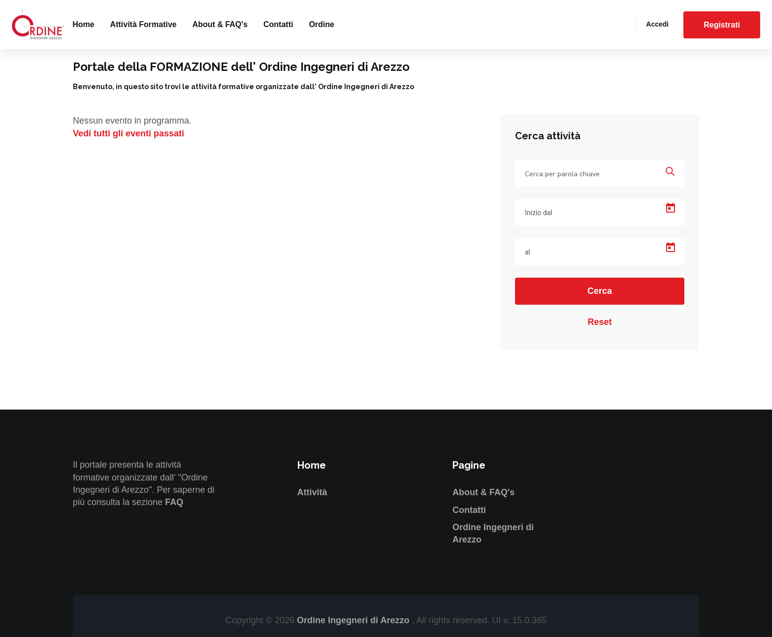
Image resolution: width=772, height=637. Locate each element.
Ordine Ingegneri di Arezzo (354, 620)
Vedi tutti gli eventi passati (128, 133)
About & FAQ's (220, 24)
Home (83, 24)
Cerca (599, 291)
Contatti (278, 24)
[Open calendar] (670, 208)
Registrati (722, 25)
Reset (599, 322)
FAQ (174, 502)
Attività (312, 492)
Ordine (321, 24)
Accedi (657, 24)
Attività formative (143, 24)
